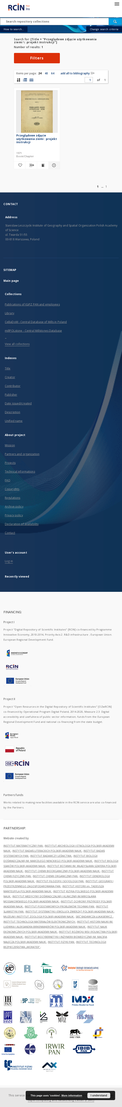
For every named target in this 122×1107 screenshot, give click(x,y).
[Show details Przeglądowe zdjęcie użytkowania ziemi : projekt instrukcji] (53, 165)
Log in (9, 561)
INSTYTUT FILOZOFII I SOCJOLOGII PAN (60, 881)
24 (40, 73)
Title (8, 368)
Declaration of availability (22, 524)
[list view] (31, 79)
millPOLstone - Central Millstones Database (33, 331)
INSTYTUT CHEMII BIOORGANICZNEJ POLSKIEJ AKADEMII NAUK (62, 871)
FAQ (7, 480)
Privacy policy (14, 515)
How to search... (14, 29)
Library (9, 313)
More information (71, 1095)
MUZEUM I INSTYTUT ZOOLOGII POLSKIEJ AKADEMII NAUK (38, 916)
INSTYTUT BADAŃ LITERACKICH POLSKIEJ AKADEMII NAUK (47, 850)
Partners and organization (22, 454)
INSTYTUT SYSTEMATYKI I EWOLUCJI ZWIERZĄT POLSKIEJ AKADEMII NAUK (69, 911)
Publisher (11, 395)
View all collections (17, 344)
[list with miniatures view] (25, 79)
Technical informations (20, 472)
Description (12, 412)
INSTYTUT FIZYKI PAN (61, 942)
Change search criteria (104, 29)
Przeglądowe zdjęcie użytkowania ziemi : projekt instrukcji (36, 139)
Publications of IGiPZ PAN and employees (32, 304)
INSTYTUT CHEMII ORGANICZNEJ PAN (55, 876)
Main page (11, 281)
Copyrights (12, 489)
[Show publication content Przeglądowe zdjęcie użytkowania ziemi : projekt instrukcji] (42, 165)
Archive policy (14, 506)
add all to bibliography (77, 73)
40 (46, 73)
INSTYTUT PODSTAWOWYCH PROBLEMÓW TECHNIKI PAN (60, 906)
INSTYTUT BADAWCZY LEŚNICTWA (51, 855)
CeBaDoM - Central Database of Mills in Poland (36, 322)
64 (52, 73)
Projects (10, 463)
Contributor (12, 386)
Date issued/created (18, 403)
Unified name (13, 421)
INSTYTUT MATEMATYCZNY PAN (23, 845)
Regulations (12, 498)
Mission (10, 445)
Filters (37, 58)
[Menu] (117, 3)
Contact (10, 533)
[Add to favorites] (19, 165)
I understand (99, 1095)
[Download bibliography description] (31, 165)
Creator (10, 377)
